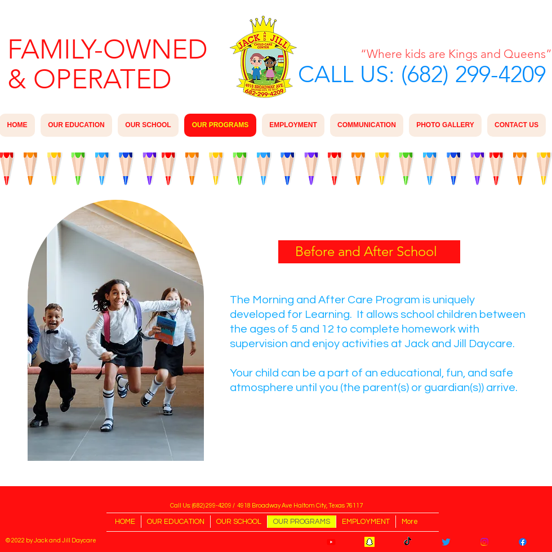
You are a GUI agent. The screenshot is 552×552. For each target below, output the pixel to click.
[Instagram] (484, 542)
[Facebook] (523, 542)
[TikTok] (408, 542)
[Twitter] (446, 542)
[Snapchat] (369, 542)
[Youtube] (331, 542)
